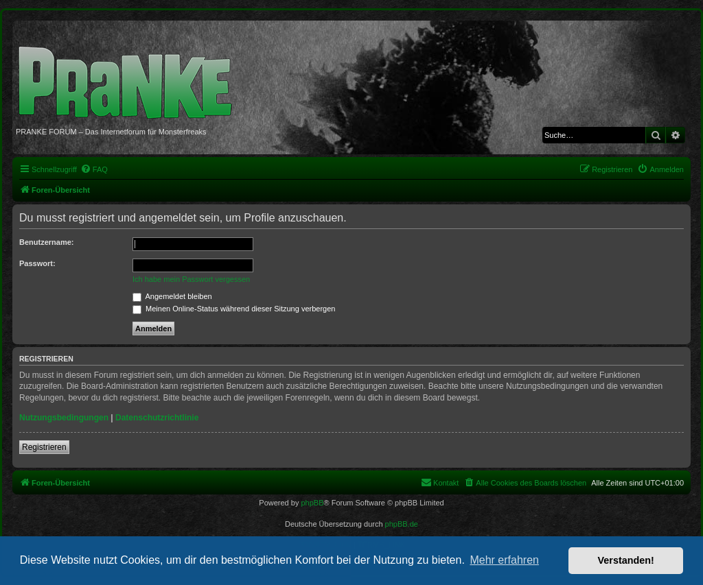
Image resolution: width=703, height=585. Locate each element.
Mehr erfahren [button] (504, 560)
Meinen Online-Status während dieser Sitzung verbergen (233, 309)
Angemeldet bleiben (172, 296)
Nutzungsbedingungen (63, 417)
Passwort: (37, 263)
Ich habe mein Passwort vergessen (191, 279)
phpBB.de (401, 524)
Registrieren (44, 447)
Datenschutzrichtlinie (156, 417)
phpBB (312, 503)
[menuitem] (94, 169)
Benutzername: (46, 242)
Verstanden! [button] (626, 560)
